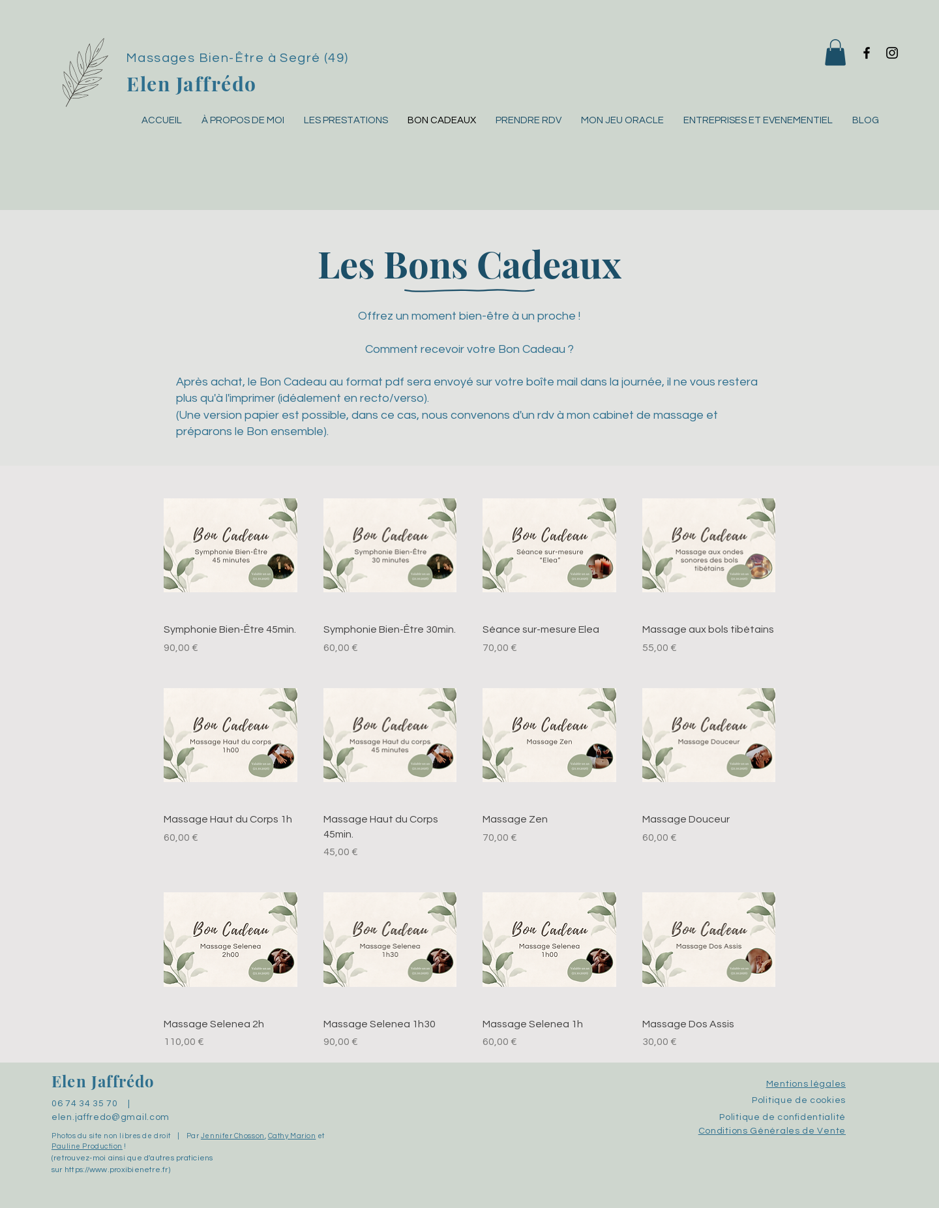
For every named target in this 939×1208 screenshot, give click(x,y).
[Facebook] (866, 53)
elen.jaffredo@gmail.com (111, 1117)
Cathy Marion (292, 1136)
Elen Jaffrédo (192, 83)
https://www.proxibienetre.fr (116, 1170)
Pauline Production (87, 1146)
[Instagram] (892, 53)
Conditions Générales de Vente (772, 1131)
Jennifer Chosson (233, 1136)
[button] (835, 52)
